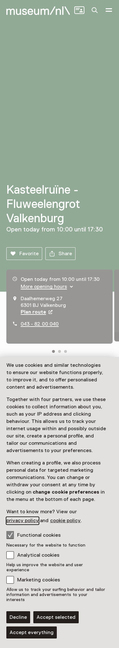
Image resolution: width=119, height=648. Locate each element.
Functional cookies (33, 535)
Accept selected (56, 617)
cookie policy (65, 520)
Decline (18, 617)
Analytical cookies (38, 555)
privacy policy (22, 520)
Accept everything (32, 632)
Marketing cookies (38, 580)
